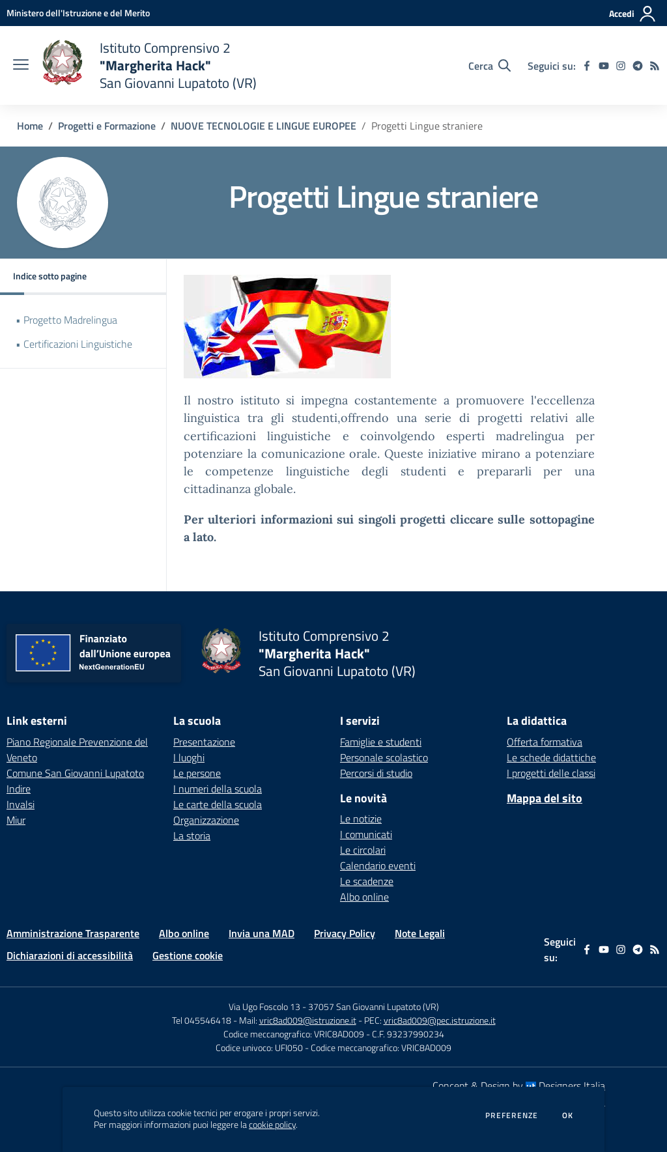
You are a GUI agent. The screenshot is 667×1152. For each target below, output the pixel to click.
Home (30, 125)
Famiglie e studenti (380, 742)
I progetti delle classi (551, 773)
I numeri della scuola (217, 788)
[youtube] (604, 66)
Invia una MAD (261, 933)
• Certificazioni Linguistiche (74, 344)
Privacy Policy (344, 933)
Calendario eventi (378, 865)
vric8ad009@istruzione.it (307, 1020)
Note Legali (420, 933)
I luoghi (189, 757)
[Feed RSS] (654, 66)
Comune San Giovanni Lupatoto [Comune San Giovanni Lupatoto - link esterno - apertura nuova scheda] (75, 773)
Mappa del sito (544, 798)
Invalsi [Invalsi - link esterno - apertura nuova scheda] (21, 804)
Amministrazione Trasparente (73, 933)
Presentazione (204, 742)
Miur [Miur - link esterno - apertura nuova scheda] (16, 820)
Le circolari (363, 850)
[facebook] (587, 66)
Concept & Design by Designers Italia (519, 1085)
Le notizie (361, 818)
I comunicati (366, 834)
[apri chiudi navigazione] (21, 66)
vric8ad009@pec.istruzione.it (440, 1020)
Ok (568, 1115)
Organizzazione (206, 820)
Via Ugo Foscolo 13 (264, 1006)
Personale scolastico (384, 757)
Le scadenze (366, 881)
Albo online (364, 897)
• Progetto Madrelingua (66, 320)
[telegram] (638, 66)
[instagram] (621, 66)
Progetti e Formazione (107, 125)
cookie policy (272, 1124)
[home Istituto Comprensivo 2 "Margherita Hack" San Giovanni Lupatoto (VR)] (149, 65)
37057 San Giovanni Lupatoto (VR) (373, 1006)
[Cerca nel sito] (489, 65)
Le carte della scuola (217, 804)
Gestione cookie (187, 955)
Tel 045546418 (201, 1020)
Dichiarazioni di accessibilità (70, 955)
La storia (191, 835)
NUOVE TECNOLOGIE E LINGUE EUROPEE (263, 125)
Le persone (197, 773)
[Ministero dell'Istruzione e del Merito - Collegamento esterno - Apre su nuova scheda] (78, 13)
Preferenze (511, 1115)
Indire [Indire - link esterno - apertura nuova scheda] (19, 788)
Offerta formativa (544, 742)
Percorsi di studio (376, 773)
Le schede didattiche (551, 757)
